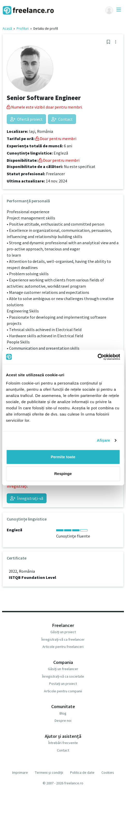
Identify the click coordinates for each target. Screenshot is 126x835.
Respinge (63, 473)
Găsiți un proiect (63, 632)
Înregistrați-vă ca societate (63, 676)
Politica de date (82, 772)
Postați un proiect (63, 683)
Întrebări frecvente (63, 742)
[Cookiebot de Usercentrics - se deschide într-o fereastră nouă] (97, 357)
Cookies (107, 772)
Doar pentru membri (55, 138)
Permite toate (63, 457)
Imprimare (20, 772)
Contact (62, 119)
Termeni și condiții (49, 772)
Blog (63, 713)
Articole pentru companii (63, 691)
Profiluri (23, 28)
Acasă (7, 28)
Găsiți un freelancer (63, 669)
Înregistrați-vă (26, 498)
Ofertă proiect (26, 119)
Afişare (103, 440)
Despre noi (63, 720)
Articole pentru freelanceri (63, 646)
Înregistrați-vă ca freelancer (63, 639)
